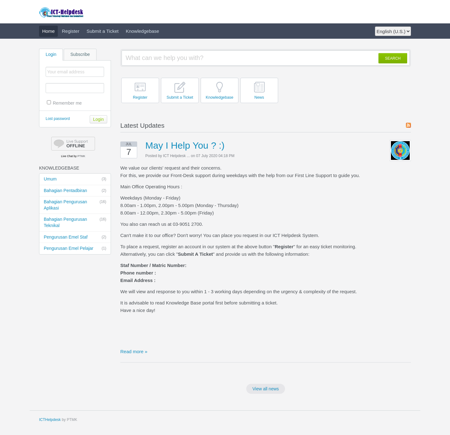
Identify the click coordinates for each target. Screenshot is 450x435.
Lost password (58, 118)
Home (48, 31)
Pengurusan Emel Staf (75, 237)
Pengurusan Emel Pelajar (75, 248)
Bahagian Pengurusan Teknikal (75, 222)
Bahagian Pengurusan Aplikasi (75, 204)
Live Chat (67, 156)
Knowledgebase (142, 31)
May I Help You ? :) (184, 145)
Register (70, 31)
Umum (75, 179)
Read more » (134, 351)
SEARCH (393, 58)
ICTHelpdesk (50, 420)
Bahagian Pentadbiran (75, 191)
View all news (265, 388)
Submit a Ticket (103, 31)
